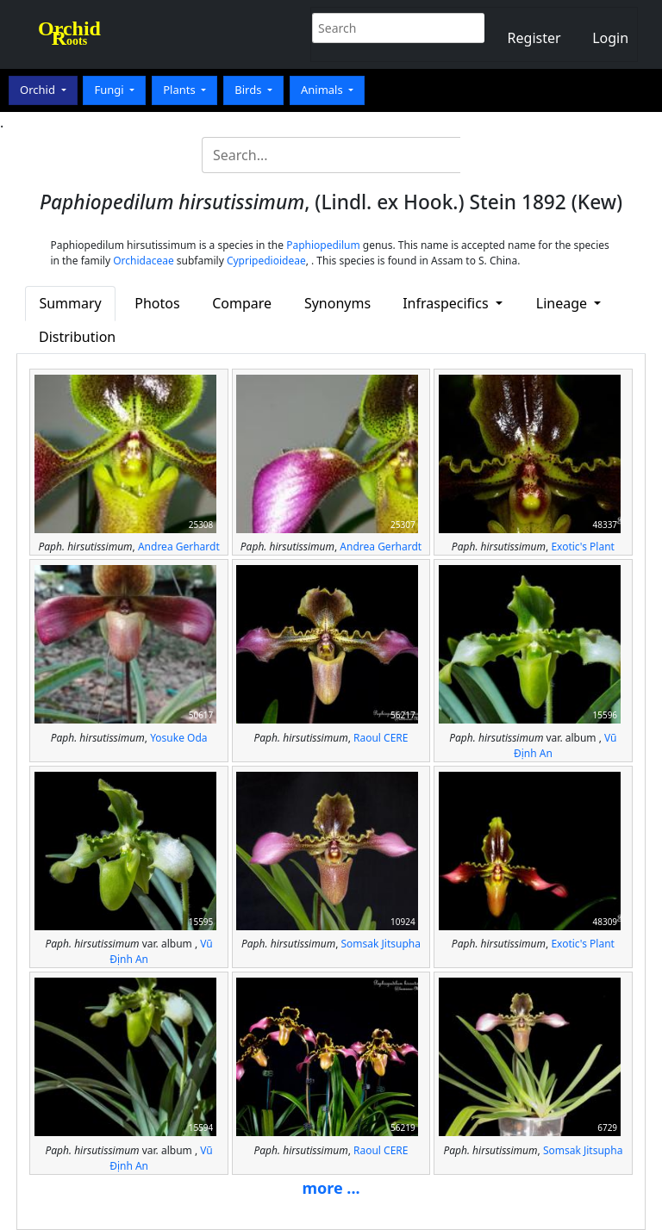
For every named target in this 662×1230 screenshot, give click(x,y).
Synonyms (337, 303)
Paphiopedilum (323, 245)
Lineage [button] (563, 303)
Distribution (77, 336)
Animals (323, 89)
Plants (180, 89)
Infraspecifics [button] (447, 303)
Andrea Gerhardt (179, 546)
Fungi (110, 89)
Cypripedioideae (266, 260)
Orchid (39, 89)
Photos (156, 303)
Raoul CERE (380, 737)
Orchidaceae (143, 260)
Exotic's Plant (583, 546)
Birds (249, 89)
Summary (70, 303)
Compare (242, 303)
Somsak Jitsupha (381, 943)
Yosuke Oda (178, 737)
